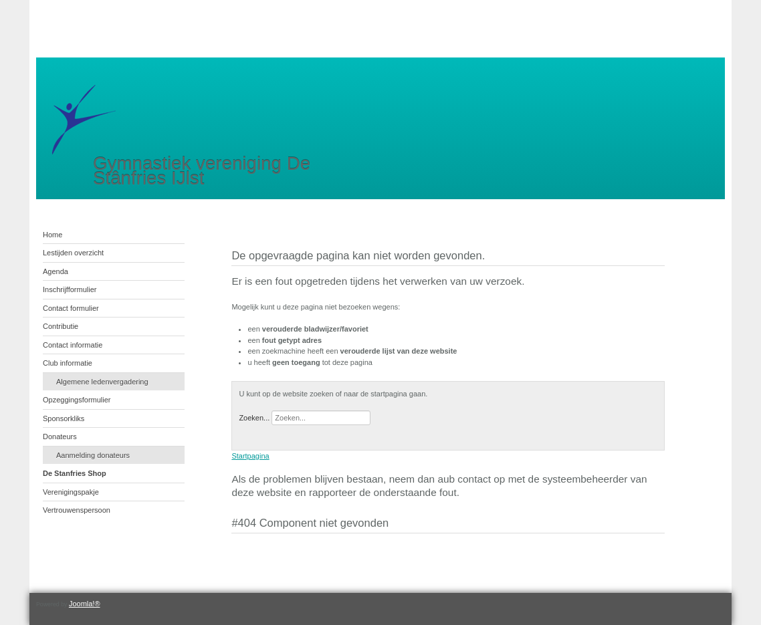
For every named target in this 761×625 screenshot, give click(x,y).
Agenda (55, 271)
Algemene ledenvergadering (102, 382)
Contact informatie (72, 345)
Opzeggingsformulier (77, 400)
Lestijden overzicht (73, 253)
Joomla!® (84, 604)
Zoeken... (254, 418)
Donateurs (60, 436)
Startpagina (250, 456)
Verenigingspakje (71, 492)
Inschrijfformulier (70, 289)
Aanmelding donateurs (93, 455)
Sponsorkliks (63, 418)
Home (52, 235)
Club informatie (67, 363)
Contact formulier (71, 308)
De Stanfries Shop (74, 473)
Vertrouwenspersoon (76, 510)
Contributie (60, 326)
